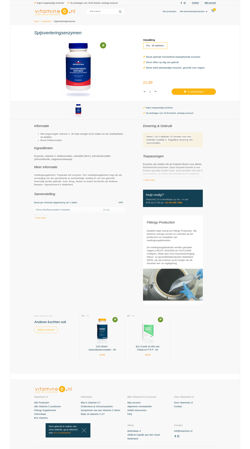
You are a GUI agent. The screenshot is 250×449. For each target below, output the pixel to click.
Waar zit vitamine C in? (93, 414)
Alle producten (169, 11)
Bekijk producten (46, 330)
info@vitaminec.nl (183, 431)
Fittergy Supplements (45, 410)
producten (46, 21)
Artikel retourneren (137, 410)
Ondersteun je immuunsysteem (97, 406)
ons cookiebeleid (61, 432)
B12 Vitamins (41, 418)
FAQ (129, 414)
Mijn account (210, 3)
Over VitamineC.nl (183, 402)
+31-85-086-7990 (173, 202)
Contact (195, 3)
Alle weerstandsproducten (194, 11)
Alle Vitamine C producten (47, 406)
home (36, 21)
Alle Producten (41, 402)
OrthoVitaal (40, 414)
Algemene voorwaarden (139, 406)
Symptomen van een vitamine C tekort (100, 410)
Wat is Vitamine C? (90, 402)
